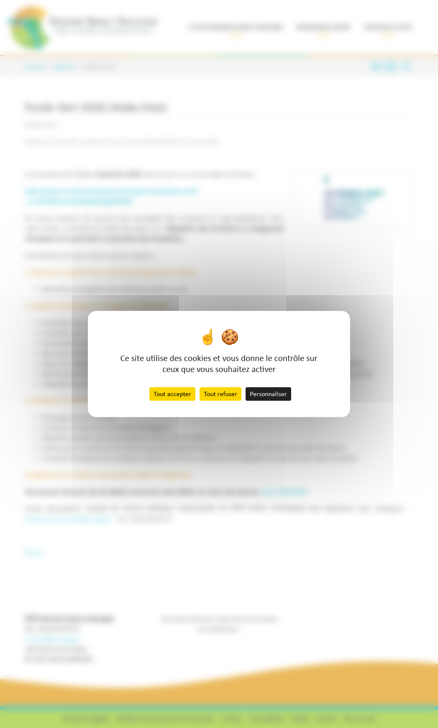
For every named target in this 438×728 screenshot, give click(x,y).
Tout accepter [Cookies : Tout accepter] (172, 394)
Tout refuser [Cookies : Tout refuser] (220, 394)
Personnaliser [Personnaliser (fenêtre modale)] (268, 394)
